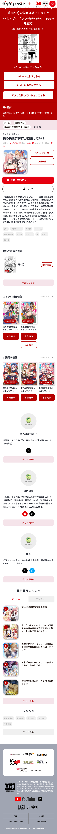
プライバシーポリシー (15, 821)
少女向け (7, 724)
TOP (15, 816)
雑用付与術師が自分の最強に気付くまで (37, 682)
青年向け (31, 718)
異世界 (19, 234)
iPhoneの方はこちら (29, 76)
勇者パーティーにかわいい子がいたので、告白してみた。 (37, 664)
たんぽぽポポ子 (14, 112)
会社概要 (41, 816)
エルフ (6, 240)
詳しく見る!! (28, 459)
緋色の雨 (30, 112)
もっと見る (28, 701)
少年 (6, 228)
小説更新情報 (10, 357)
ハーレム (38, 228)
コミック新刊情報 (12, 296)
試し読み (29, 344)
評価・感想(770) (19, 180)
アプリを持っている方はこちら (28, 95)
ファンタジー (16, 228)
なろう (44, 234)
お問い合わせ (41, 821)
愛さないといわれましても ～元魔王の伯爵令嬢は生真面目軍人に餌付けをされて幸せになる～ (37, 628)
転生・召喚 (8, 234)
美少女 (28, 228)
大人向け (42, 718)
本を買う (11, 336)
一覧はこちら (28, 282)
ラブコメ (29, 234)
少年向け (20, 718)
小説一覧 (42, 161)
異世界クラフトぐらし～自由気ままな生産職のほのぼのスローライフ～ (37, 646)
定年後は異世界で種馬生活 (34, 606)
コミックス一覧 (42, 153)
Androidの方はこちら (29, 85)
